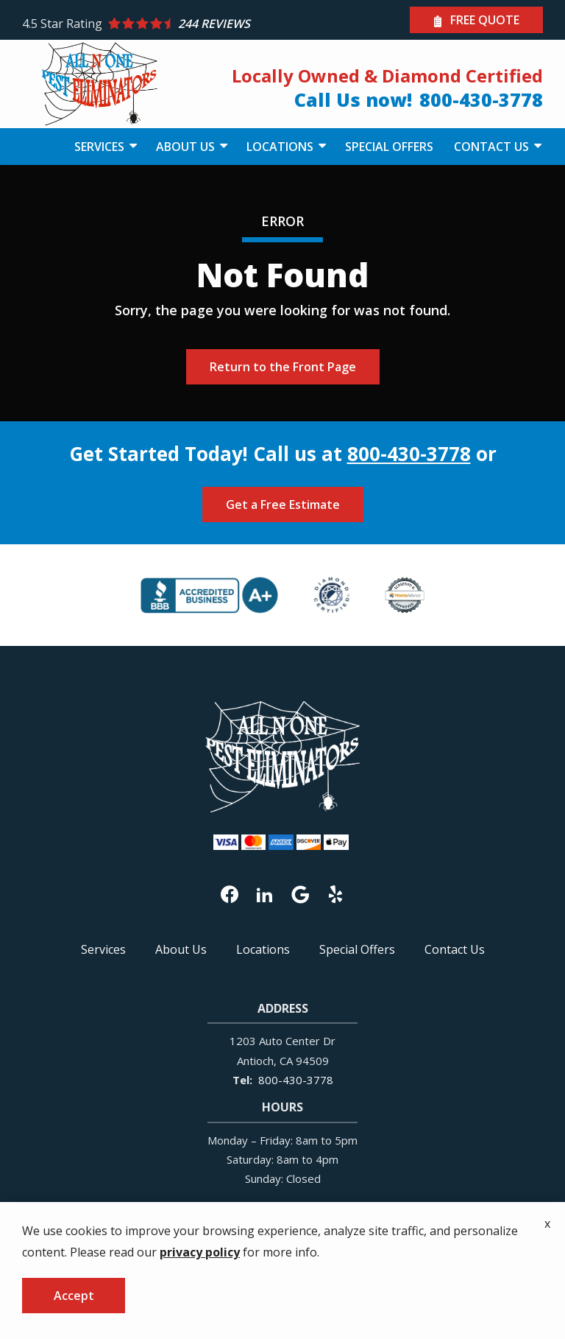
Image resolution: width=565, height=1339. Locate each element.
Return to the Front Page (283, 367)
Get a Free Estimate (283, 504)
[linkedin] (265, 893)
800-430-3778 (409, 453)
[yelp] (335, 893)
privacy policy (200, 1252)
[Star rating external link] (152, 24)
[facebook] (229, 893)
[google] (300, 893)
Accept (74, 1295)
